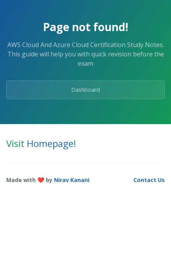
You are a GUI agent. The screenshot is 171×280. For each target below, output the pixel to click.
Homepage (50, 143)
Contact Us (149, 180)
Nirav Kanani (71, 180)
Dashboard (85, 89)
